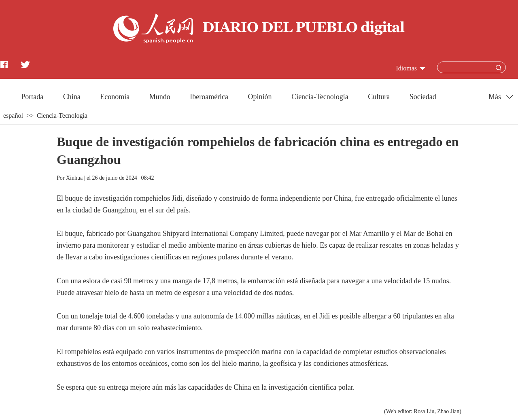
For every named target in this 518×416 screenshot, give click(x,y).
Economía (115, 97)
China (72, 97)
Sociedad (423, 97)
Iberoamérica (209, 97)
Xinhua (74, 178)
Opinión (260, 97)
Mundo (159, 97)
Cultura (379, 97)
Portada (32, 97)
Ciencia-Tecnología (319, 97)
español (13, 115)
